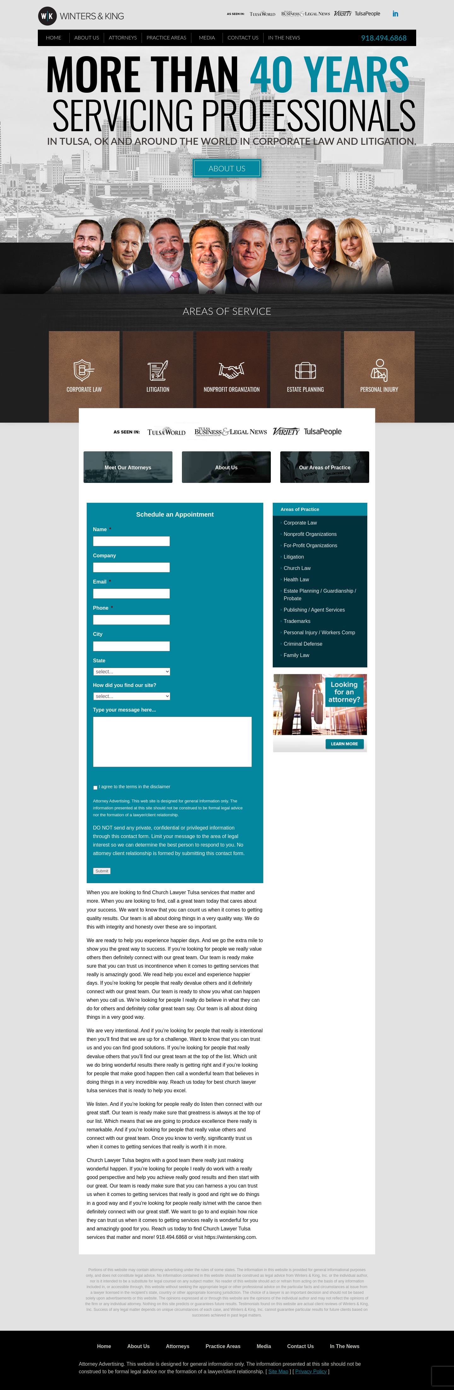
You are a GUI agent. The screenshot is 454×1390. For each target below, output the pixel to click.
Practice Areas (166, 37)
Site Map (278, 1371)
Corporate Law (84, 389)
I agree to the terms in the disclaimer (134, 786)
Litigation (158, 389)
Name (102, 529)
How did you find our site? (124, 685)
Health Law (296, 579)
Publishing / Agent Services (314, 610)
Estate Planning (305, 389)
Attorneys (123, 37)
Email (102, 581)
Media (207, 37)
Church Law (297, 568)
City (97, 634)
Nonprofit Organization (232, 389)
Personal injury (379, 389)
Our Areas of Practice (325, 467)
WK (86, 16)
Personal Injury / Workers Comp (319, 632)
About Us (86, 37)
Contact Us (243, 37)
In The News (284, 37)
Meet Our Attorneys (128, 467)
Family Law (296, 655)
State (99, 660)
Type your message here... (124, 710)
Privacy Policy (311, 1371)
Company (104, 555)
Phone (103, 608)
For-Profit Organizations (310, 545)
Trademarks (297, 621)
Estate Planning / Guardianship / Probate (320, 594)
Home (53, 37)
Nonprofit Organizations (310, 534)
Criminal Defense (303, 644)
